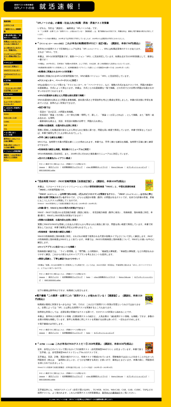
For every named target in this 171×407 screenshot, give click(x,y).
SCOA (6, 114)
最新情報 (7, 21)
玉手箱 (6, 84)
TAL (5, 129)
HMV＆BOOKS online (47, 170)
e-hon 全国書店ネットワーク (97, 167)
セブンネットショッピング (137, 167)
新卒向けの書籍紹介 (111, 393)
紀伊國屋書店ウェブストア (72, 167)
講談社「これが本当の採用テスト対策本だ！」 (12, 157)
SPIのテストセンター (12, 70)
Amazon (42, 167)
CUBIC (6, 121)
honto (88, 277)
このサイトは (9, 25)
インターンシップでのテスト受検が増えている (12, 56)
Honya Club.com (117, 167)
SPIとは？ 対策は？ (11, 66)
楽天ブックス (54, 167)
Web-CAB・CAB (10, 118)
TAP (5, 125)
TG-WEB (7, 98)
